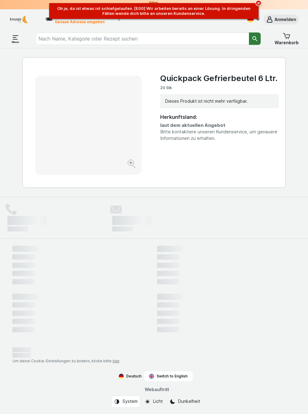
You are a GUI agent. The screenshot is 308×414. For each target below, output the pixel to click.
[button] (281, 19)
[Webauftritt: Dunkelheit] (185, 401)
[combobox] (142, 38)
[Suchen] (255, 38)
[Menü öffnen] (15, 38)
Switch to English (168, 376)
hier (116, 361)
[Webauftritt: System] (125, 401)
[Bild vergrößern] (132, 165)
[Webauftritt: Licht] (153, 401)
